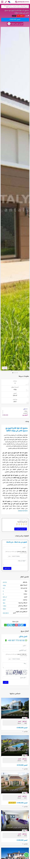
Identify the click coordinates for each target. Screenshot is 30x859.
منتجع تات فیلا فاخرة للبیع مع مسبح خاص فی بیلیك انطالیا (16, 7)
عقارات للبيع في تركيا (24, 6)
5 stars (17, 524)
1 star (26, 524)
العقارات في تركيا (16, 6)
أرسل (5, 682)
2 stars (23, 524)
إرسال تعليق (7, 568)
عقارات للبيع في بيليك (8, 6)
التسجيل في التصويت (20, 529)
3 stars (21, 524)
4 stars (19, 524)
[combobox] (10, 659)
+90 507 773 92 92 (16, 640)
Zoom (4, 368)
